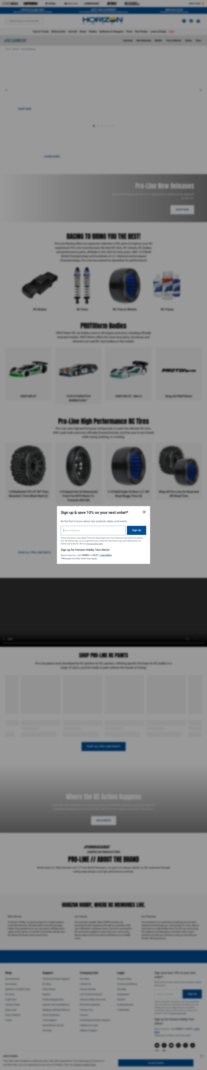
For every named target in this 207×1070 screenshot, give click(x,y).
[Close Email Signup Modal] (144, 512)
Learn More (106, 555)
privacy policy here (95, 544)
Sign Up (136, 530)
